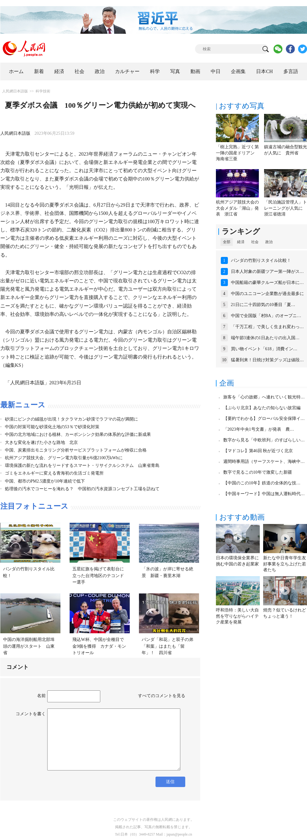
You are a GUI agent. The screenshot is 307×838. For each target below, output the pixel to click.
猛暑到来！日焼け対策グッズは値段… (267, 360)
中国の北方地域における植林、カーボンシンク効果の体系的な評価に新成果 (78, 434)
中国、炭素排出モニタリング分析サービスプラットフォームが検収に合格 (76, 450)
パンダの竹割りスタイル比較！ (261, 260)
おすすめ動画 (242, 517)
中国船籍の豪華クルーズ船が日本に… (267, 282)
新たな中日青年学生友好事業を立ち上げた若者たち (284, 564)
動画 (195, 71)
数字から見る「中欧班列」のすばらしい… (264, 440)
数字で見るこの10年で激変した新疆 (257, 472)
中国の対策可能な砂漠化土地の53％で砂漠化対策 (52, 427)
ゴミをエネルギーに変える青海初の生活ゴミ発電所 (54, 473)
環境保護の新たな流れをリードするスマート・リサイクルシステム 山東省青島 (82, 465)
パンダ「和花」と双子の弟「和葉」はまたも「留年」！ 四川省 (167, 646)
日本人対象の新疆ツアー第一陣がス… (267, 271)
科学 (155, 71)
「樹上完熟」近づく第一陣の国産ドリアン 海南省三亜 (237, 153)
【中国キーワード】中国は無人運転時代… (264, 493)
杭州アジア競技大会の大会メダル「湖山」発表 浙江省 (237, 208)
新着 (39, 71)
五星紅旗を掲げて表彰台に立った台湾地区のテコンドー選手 (98, 575)
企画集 (238, 71)
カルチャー (127, 71)
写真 (175, 71)
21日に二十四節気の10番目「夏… (263, 304)
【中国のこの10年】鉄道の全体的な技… (262, 483)
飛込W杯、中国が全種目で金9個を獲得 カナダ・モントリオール (99, 646)
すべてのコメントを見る (161, 695)
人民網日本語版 (15, 91)
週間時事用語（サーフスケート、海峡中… (264, 461)
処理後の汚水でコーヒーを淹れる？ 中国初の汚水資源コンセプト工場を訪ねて (82, 489)
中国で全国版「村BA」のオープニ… (266, 315)
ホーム (16, 71)
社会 (79, 71)
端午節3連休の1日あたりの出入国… (265, 338)
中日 (216, 71)
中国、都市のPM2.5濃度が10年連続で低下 (45, 481)
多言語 (290, 71)
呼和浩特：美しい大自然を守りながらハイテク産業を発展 (237, 616)
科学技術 (43, 91)
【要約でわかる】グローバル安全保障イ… (264, 418)
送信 (170, 781)
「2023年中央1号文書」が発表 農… (258, 429)
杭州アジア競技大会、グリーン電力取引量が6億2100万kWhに (64, 458)
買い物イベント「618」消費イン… (264, 349)
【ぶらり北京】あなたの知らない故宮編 (262, 407)
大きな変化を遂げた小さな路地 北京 (41, 442)
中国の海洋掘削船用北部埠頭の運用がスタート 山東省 (29, 646)
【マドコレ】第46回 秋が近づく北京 (258, 450)
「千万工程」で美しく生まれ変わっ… (267, 326)
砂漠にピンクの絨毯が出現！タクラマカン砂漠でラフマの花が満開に (71, 419)
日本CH (264, 71)
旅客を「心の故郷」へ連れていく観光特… (264, 397)
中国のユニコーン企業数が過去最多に (267, 293)
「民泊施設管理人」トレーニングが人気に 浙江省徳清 (285, 208)
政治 (100, 71)
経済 (59, 71)
